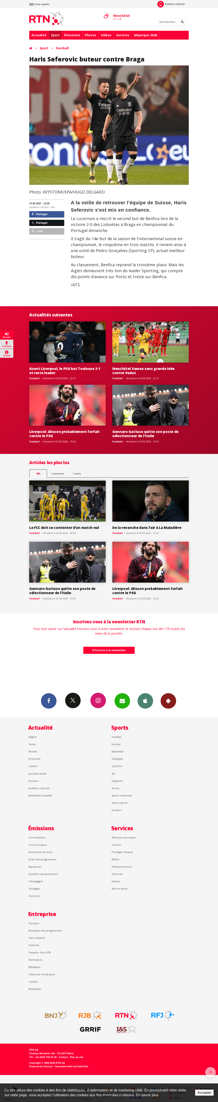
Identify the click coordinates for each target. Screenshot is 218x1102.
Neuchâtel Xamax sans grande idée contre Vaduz (143, 370)
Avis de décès (120, 888)
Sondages (34, 888)
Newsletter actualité (40, 795)
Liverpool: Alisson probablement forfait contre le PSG (64, 433)
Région (33, 736)
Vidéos (106, 35)
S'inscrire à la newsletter (109, 650)
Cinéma (116, 844)
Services (122, 35)
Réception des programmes (45, 930)
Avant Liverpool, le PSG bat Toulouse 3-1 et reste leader (64, 370)
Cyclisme (117, 766)
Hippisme (117, 780)
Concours (34, 895)
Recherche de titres (40, 852)
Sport (55, 35)
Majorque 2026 (145, 35)
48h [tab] (38, 473)
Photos (90, 35)
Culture (33, 766)
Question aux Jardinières (43, 873)
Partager (40, 214)
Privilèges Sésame (122, 852)
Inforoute (117, 873)
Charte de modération (42, 974)
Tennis (115, 788)
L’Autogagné (36, 881)
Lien (37, 231)
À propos (34, 923)
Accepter (204, 1092)
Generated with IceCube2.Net (71, 1066)
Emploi (116, 881)
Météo (115, 859)
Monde (33, 751)
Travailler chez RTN (40, 952)
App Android (168, 700)
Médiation (35, 967)
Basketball (118, 751)
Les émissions (37, 837)
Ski (113, 773)
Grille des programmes (42, 859)
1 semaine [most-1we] (57, 473)
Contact (33, 981)
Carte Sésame (37, 937)
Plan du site (76, 1057)
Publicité (34, 945)
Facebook (48, 700)
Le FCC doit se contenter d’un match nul (64, 527)
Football (62, 48)
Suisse (32, 744)
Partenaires (35, 959)
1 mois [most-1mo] (77, 473)
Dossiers (34, 780)
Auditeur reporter (39, 788)
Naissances (35, 866)
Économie (35, 758)
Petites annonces (122, 866)
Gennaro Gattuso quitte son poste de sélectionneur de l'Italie (145, 433)
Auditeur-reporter (171, 4)
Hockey (116, 744)
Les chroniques (38, 844)
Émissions (72, 35)
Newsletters (122, 700)
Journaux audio (38, 773)
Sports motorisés (122, 795)
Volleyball (117, 758)
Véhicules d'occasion (124, 837)
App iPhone (145, 700)
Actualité (38, 35)
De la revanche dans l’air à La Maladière (146, 527)
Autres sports (119, 802)
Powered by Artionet (41, 1066)
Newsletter (35, 988)
